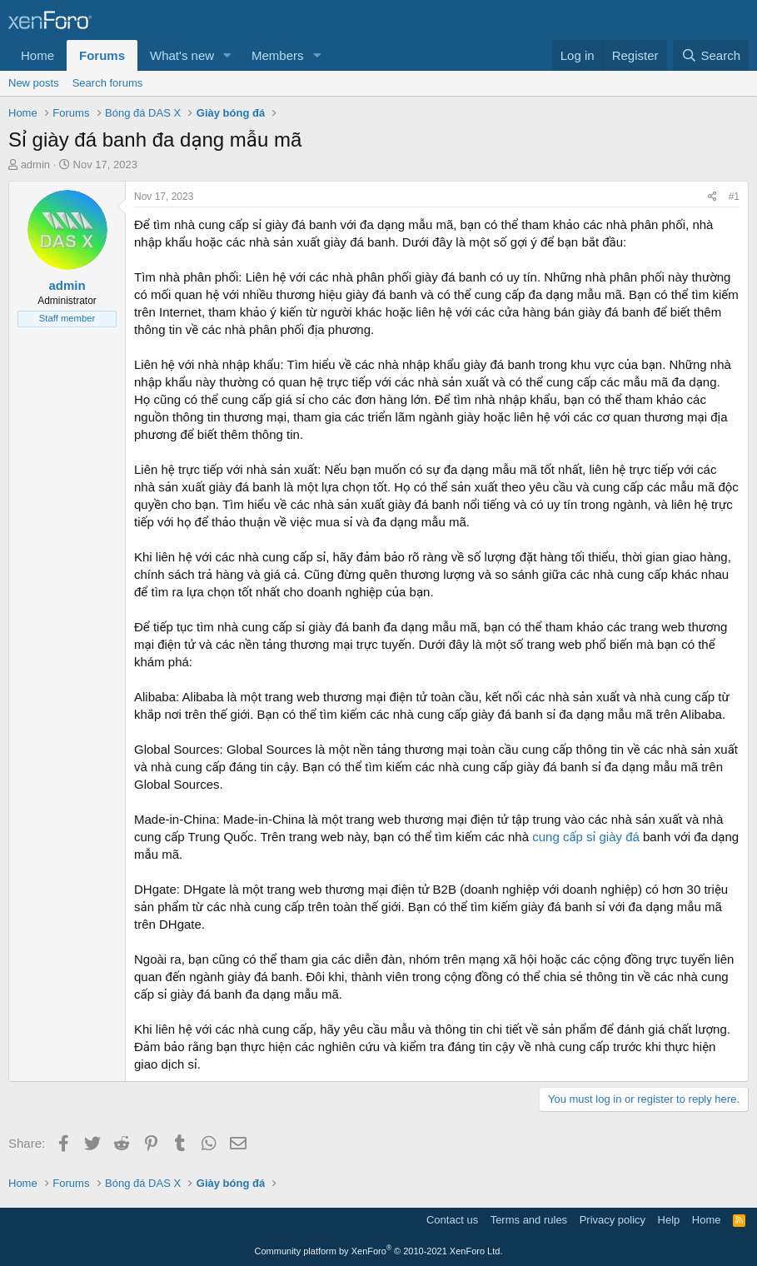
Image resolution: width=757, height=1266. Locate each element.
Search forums (107, 83)
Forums (102, 55)
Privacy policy (612, 1220)
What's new (182, 55)
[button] (227, 55)
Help (669, 1220)
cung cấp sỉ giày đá (586, 837)
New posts (33, 83)
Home (37, 55)
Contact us (452, 1220)
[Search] (711, 55)
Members (278, 55)
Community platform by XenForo (379, 1251)
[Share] (712, 197)
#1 (734, 196)
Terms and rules (529, 1220)
